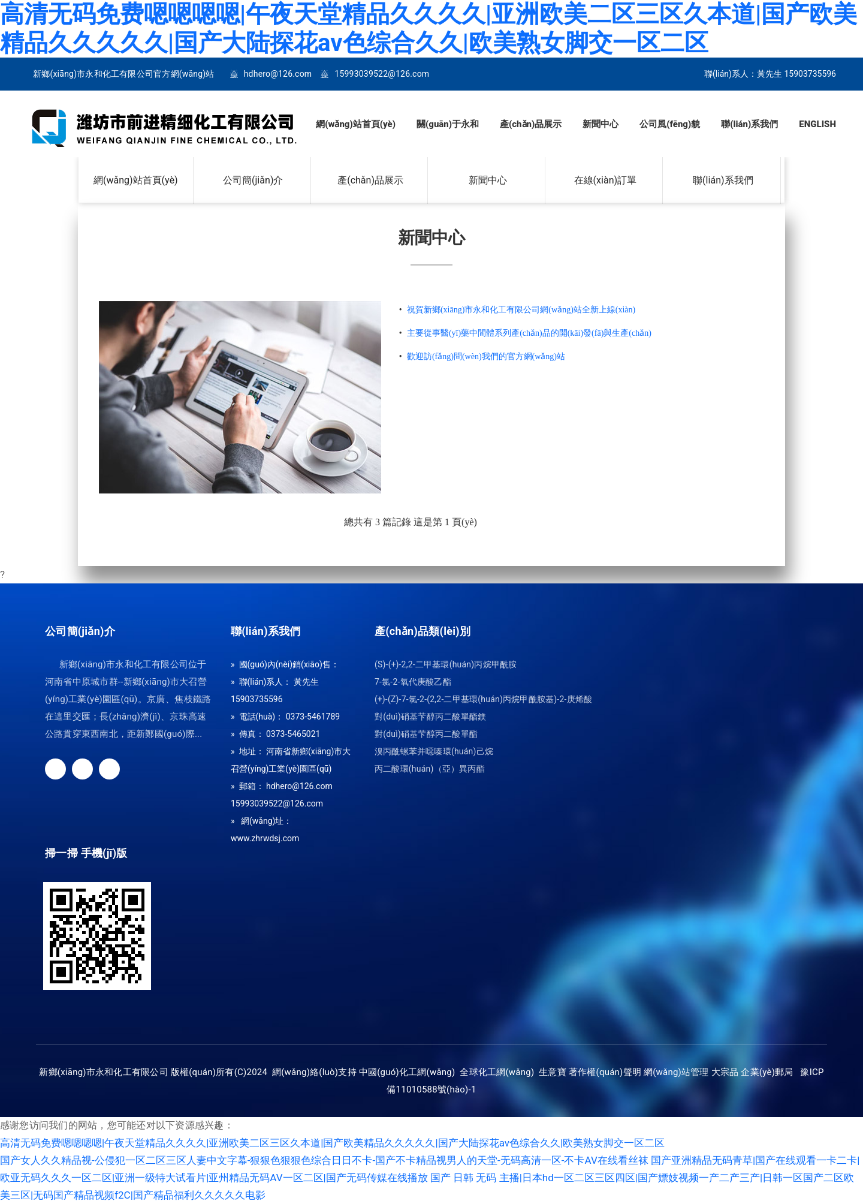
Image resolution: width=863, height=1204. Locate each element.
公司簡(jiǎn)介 (253, 180)
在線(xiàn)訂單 (605, 180)
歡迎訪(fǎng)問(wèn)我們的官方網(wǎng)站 (486, 356)
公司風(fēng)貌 (669, 124)
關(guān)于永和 (448, 124)
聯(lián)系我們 (749, 124)
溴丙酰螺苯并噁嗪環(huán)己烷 (434, 752)
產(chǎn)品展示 (531, 124)
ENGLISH (817, 124)
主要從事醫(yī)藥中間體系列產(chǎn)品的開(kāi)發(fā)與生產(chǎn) (529, 333)
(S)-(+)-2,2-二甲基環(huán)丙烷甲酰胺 (446, 665)
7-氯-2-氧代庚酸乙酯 (413, 682)
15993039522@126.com (381, 74)
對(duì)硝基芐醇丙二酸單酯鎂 (430, 717)
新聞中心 (600, 124)
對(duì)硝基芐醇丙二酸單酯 (426, 734)
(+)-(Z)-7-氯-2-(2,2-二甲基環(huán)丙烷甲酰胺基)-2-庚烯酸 (483, 699)
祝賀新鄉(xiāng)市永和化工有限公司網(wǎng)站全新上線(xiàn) (521, 309)
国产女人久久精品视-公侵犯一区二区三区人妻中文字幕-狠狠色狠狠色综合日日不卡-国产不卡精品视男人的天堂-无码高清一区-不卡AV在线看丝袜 (324, 1160)
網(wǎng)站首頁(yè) (356, 124)
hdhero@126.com (278, 74)
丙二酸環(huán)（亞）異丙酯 (430, 769)
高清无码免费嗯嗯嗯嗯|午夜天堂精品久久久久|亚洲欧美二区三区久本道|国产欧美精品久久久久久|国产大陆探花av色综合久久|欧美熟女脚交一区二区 (428, 28)
